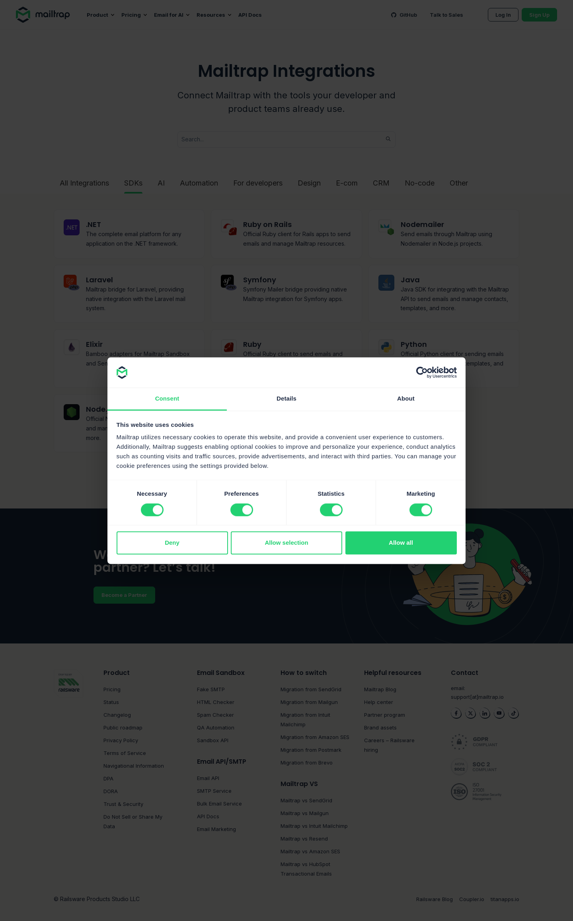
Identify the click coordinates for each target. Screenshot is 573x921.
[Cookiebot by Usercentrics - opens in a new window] (422, 372)
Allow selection (286, 543)
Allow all (401, 543)
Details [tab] (286, 398)
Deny (172, 543)
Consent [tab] (167, 398)
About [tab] (406, 398)
